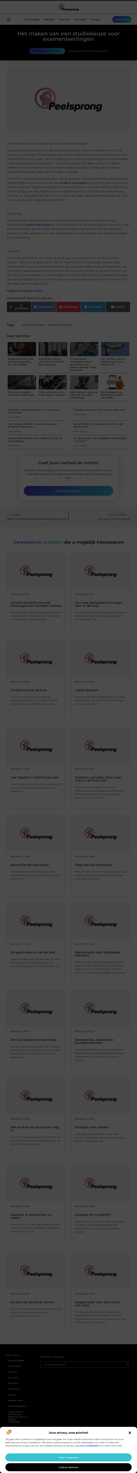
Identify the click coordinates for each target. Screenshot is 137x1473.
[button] (130, 1433)
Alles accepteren (69, 1457)
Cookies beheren (69, 1467)
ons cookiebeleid (89, 1445)
